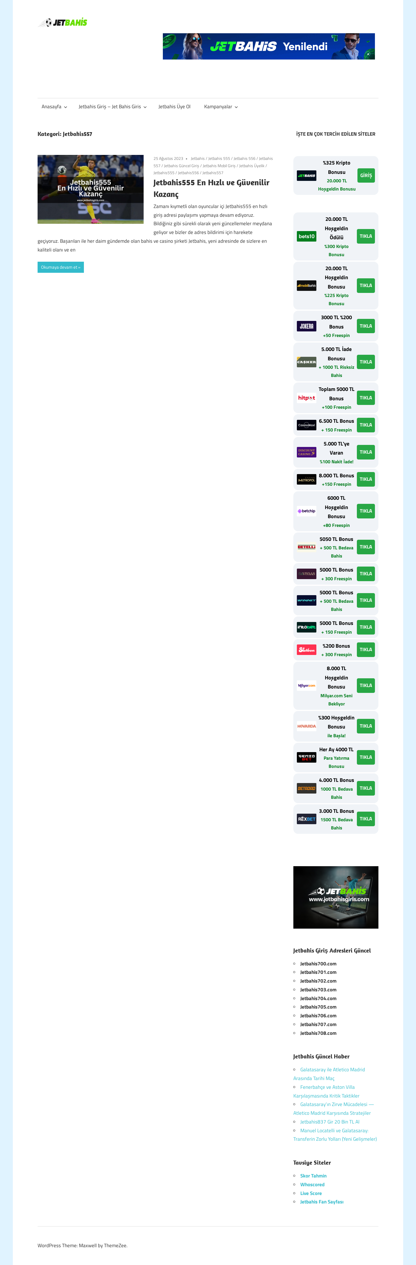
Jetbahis (198, 158)
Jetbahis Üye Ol (174, 106)
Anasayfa (54, 106)
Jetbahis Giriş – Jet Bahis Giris (113, 106)
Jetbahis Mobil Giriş (219, 166)
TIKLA (366, 236)
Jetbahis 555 (219, 158)
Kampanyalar (221, 106)
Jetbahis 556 (244, 158)
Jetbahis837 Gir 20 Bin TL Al (329, 1122)
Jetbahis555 (164, 173)
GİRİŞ (366, 175)
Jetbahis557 (212, 173)
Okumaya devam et (59, 267)
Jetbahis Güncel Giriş (181, 166)
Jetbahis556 (188, 173)
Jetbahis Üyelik (252, 166)
